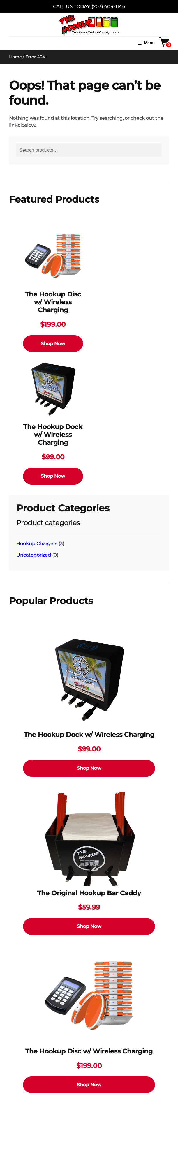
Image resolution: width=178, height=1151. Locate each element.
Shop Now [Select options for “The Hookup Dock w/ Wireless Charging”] (53, 476)
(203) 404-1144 (108, 6)
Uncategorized (33, 555)
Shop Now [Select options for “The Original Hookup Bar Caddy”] (89, 926)
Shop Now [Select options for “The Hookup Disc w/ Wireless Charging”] (53, 343)
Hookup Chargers (36, 543)
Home (15, 56)
